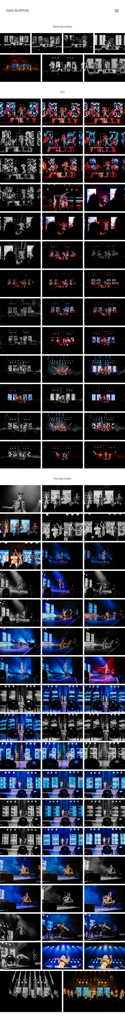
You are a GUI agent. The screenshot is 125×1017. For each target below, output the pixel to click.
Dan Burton (17, 10)
